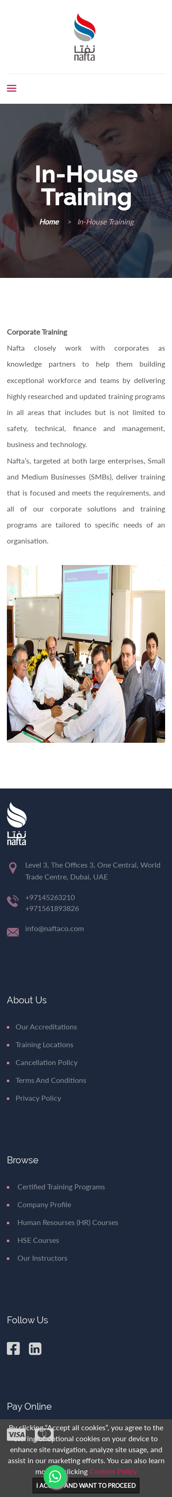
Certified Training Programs (56, 1186)
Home (49, 221)
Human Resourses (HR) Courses (62, 1222)
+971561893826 (52, 908)
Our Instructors (37, 1257)
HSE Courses (33, 1240)
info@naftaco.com (54, 928)
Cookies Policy (113, 1471)
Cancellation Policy (42, 1062)
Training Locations (40, 1044)
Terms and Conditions (46, 1080)
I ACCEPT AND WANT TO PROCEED (86, 1485)
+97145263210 (50, 897)
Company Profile (39, 1204)
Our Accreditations (42, 1026)
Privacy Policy (34, 1097)
